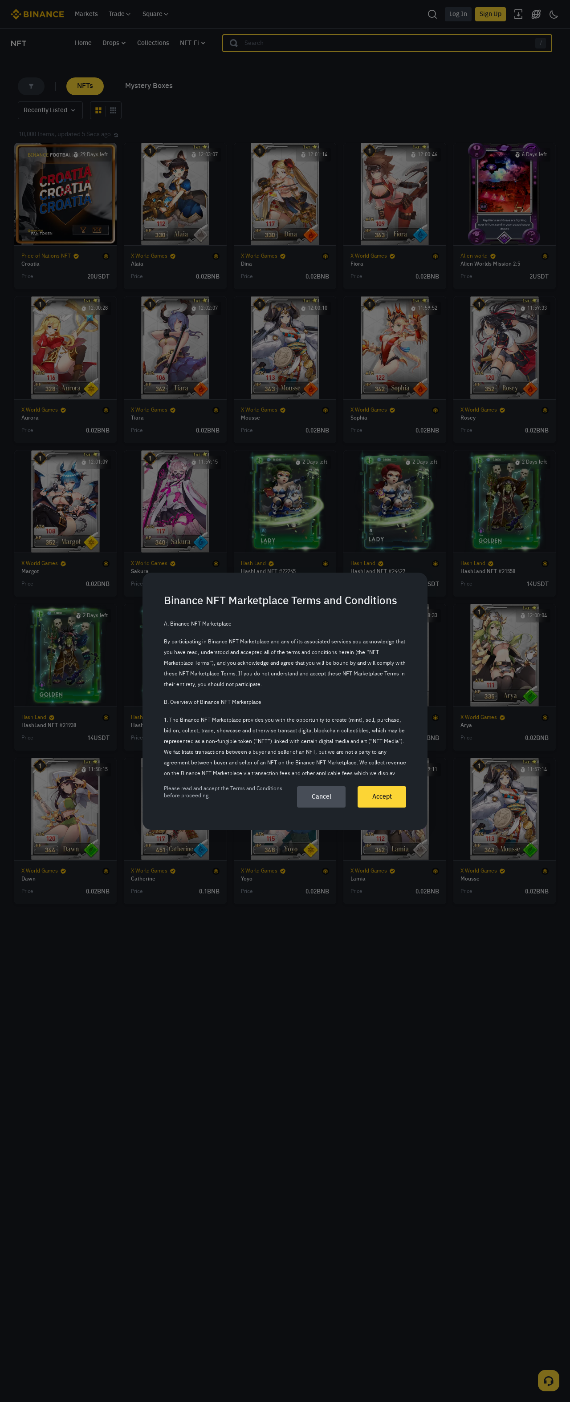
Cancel (321, 797)
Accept (382, 797)
